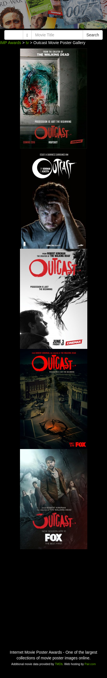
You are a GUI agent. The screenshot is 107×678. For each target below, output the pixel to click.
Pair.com (90, 664)
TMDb (58, 664)
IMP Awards (10, 42)
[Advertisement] (53, 15)
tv (27, 42)
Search (92, 35)
